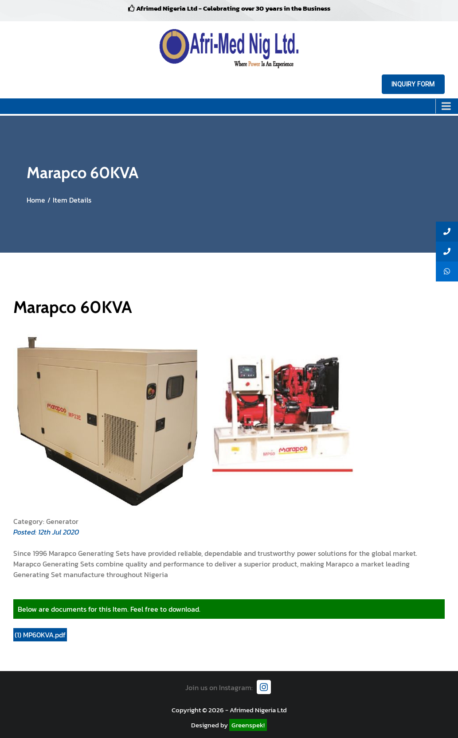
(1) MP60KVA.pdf (40, 634)
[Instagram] (264, 687)
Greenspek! (248, 725)
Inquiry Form (413, 84)
